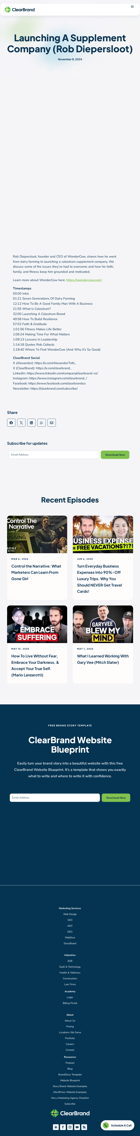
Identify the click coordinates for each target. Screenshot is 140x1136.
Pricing (70, 1026)
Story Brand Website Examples (70, 1086)
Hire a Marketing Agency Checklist (70, 1098)
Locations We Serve (70, 1032)
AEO (69, 926)
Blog (69, 1068)
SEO (70, 920)
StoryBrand (70, 943)
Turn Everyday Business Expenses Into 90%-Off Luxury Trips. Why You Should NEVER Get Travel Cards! (99, 579)
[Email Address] (54, 455)
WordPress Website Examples (70, 1092)
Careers (70, 1044)
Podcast (70, 1063)
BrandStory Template (70, 1074)
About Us (70, 1020)
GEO (69, 931)
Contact (70, 1050)
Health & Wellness (70, 972)
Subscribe (70, 1104)
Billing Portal (70, 1003)
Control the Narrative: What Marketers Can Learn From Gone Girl (36, 572)
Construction (70, 978)
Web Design (70, 914)
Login (70, 997)
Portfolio (70, 1038)
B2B (70, 961)
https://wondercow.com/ (84, 280)
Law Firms (70, 984)
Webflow (70, 937)
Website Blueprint (70, 1080)
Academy (70, 991)
